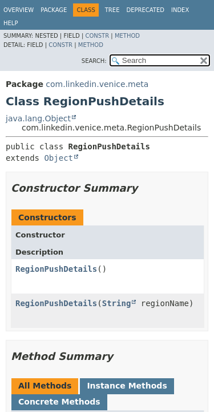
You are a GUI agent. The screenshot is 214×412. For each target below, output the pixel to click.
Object (58, 158)
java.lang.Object (38, 118)
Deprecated (145, 10)
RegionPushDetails (56, 269)
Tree (112, 10)
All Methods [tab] (44, 385)
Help (10, 23)
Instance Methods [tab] (127, 385)
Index (180, 10)
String (116, 303)
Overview (18, 10)
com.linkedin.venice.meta (97, 84)
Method (127, 36)
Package (54, 10)
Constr (97, 36)
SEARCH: (94, 61)
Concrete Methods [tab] (59, 401)
